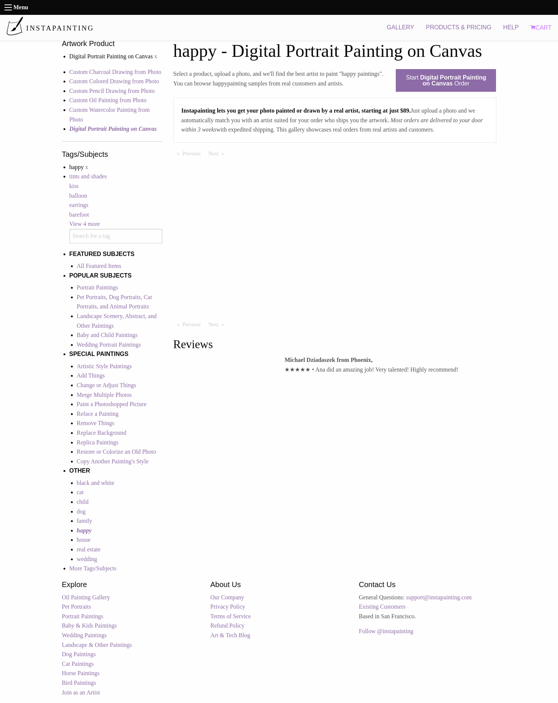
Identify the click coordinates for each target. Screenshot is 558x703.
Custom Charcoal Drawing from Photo (115, 72)
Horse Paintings (81, 673)
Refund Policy (228, 625)
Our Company (227, 597)
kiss (74, 186)
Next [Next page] (218, 153)
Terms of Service (231, 616)
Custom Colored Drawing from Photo (114, 81)
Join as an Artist (81, 692)
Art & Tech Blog (230, 635)
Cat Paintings (78, 664)
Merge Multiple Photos (104, 395)
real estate (89, 549)
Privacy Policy (228, 606)
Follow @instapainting (386, 631)
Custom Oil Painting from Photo (108, 100)
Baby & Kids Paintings (89, 625)
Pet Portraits (76, 606)
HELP (511, 27)
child (83, 502)
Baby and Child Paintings (107, 335)
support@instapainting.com (439, 597)
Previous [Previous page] (194, 153)
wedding (87, 559)
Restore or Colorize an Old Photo (116, 451)
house (84, 540)
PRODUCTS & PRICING (458, 27)
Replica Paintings (97, 442)
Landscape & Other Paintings (97, 645)
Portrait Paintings (97, 287)
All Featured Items (99, 266)
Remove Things (95, 423)
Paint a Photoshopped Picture (112, 404)
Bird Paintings (79, 683)
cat (80, 492)
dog (81, 511)
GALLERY (400, 27)
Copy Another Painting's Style (113, 461)
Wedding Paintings (84, 635)
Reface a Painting (98, 414)
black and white (95, 483)
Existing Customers (382, 606)
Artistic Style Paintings (104, 366)
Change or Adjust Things (106, 385)
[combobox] (115, 236)
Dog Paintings (79, 654)
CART (541, 28)
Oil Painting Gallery (86, 597)
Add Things (91, 375)
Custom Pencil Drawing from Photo (112, 91)
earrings (79, 205)
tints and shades (88, 176)
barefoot (79, 214)
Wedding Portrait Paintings (109, 344)
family (84, 521)
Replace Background (102, 433)
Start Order (446, 80)
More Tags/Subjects (93, 568)
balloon (78, 195)
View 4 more (84, 224)
